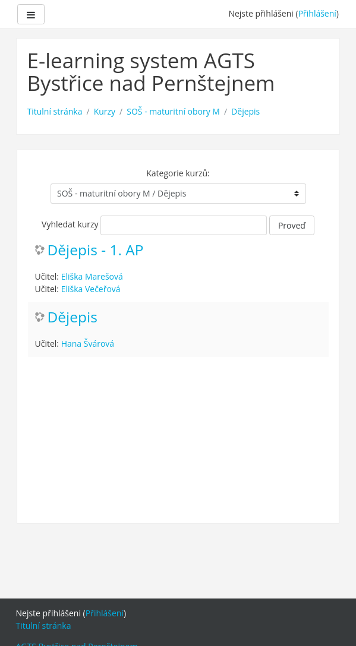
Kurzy (104, 111)
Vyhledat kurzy (70, 224)
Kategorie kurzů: (177, 173)
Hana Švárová (87, 343)
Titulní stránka (55, 111)
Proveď (291, 225)
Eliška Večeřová (91, 288)
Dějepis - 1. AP (96, 250)
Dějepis (245, 111)
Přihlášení (317, 13)
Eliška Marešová (92, 276)
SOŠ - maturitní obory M (173, 111)
